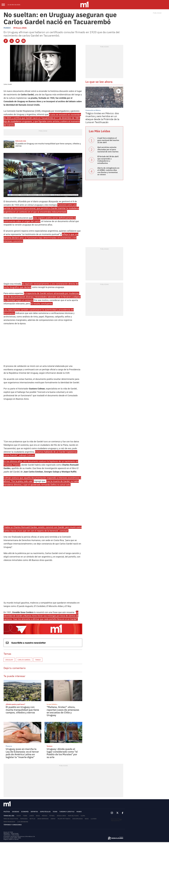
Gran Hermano (43, 819)
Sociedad (15, 812)
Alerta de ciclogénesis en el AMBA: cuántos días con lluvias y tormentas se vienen (108, 171)
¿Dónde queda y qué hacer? (15, 704)
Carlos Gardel (24, 660)
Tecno (55, 812)
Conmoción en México (93, 110)
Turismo (49, 746)
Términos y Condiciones (13, 825)
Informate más (20, 141)
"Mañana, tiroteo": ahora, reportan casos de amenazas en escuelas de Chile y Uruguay (63, 711)
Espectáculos (45, 812)
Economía (25, 812)
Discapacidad (77, 819)
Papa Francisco (9, 822)
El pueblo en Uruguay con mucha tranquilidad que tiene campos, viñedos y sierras (48, 144)
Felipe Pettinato (64, 819)
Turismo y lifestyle (66, 812)
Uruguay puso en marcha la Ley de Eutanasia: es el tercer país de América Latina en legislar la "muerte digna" (22, 753)
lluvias (93, 819)
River (19, 816)
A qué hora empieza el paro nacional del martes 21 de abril (108, 140)
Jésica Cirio (61, 816)
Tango (38, 660)
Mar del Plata (73, 816)
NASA (87, 819)
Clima (83, 816)
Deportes (34, 812)
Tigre (25, 816)
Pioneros (9, 746)
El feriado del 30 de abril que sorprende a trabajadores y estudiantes (107, 159)
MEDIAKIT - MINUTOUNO (11, 833)
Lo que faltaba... (52, 704)
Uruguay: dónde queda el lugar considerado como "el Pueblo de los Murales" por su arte (62, 753)
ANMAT (53, 819)
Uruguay (9, 660)
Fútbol (52, 816)
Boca (38, 816)
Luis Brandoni (22, 822)
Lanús (31, 816)
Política (7, 812)
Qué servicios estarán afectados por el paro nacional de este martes (107, 149)
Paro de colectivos (11, 819)
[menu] (5, 4)
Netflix (32, 819)
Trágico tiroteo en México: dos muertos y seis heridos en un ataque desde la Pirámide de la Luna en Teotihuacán (102, 118)
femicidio (23, 819)
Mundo (7, 28)
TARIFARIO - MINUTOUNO (11, 835)
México (44, 816)
